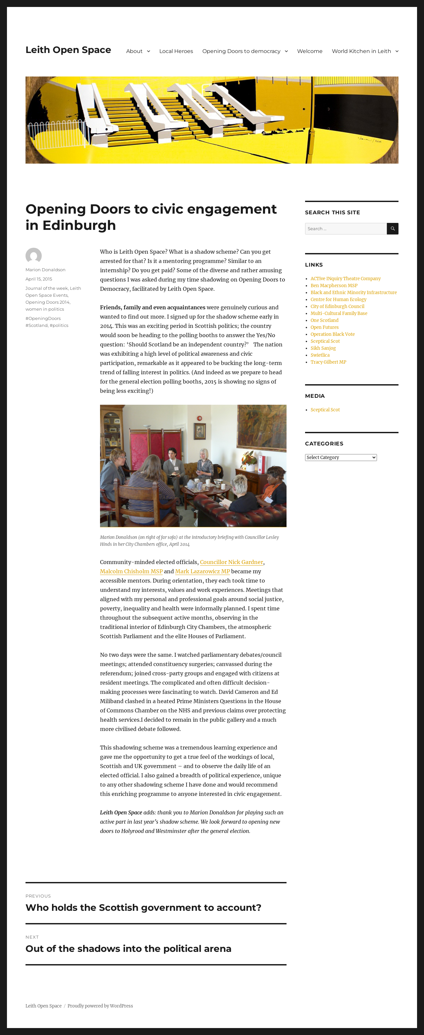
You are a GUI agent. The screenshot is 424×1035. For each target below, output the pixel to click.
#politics (59, 325)
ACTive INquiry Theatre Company (346, 279)
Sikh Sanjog (323, 348)
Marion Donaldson (46, 269)
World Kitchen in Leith (361, 51)
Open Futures (325, 327)
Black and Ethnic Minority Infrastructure (354, 292)
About (134, 51)
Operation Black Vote (333, 334)
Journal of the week (47, 288)
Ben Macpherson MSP (334, 285)
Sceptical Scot (325, 341)
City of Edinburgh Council (337, 306)
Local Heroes (176, 51)
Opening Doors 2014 (48, 302)
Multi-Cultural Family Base (339, 313)
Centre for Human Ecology (338, 299)
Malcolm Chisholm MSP (131, 571)
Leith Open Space (68, 49)
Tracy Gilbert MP (328, 362)
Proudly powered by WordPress (100, 1006)
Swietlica (320, 355)
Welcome (310, 51)
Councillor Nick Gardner (231, 562)
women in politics (45, 309)
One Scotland (325, 320)
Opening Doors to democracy (241, 51)
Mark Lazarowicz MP (202, 571)
